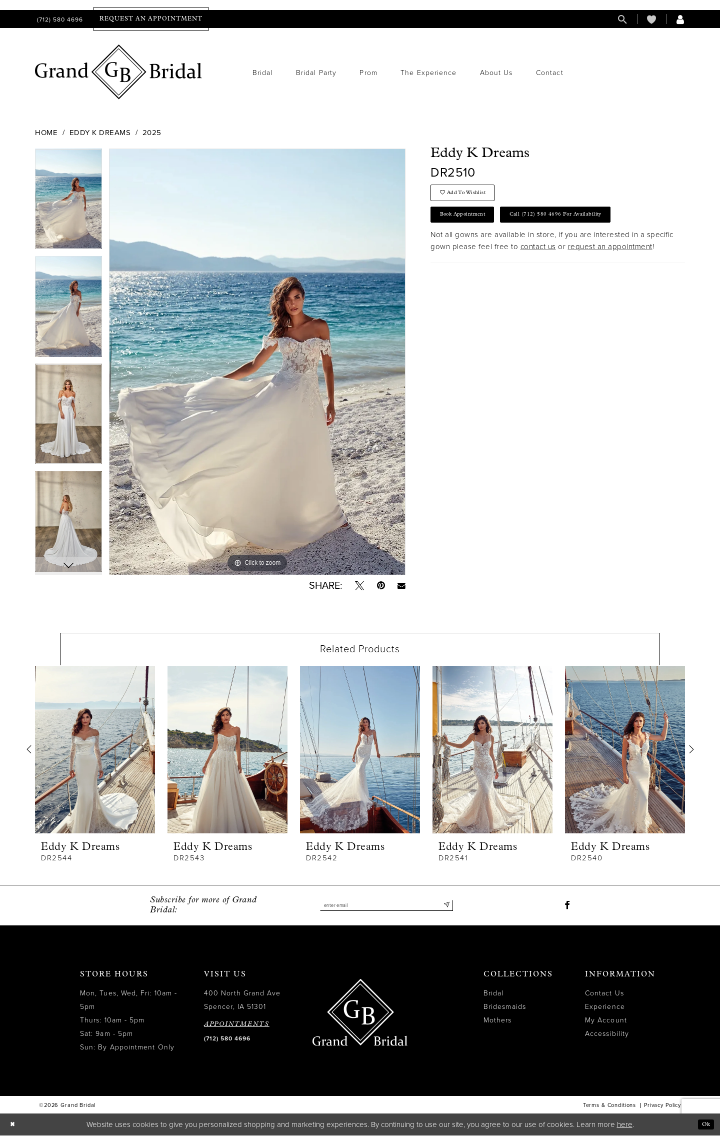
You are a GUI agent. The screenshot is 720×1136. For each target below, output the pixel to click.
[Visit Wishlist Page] (651, 19)
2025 (152, 132)
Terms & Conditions (609, 1106)
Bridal (494, 994)
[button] (680, 19)
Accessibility (607, 1034)
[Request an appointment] (151, 19)
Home (46, 132)
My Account (606, 1021)
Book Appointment (471, 223)
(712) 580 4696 (227, 1039)
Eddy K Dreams (100, 132)
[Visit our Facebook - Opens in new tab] (567, 906)
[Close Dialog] (14, 1125)
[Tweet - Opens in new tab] (359, 586)
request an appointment (610, 257)
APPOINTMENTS (237, 1025)
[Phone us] (59, 19)
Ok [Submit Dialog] (703, 1124)
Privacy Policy (662, 1106)
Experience (605, 1007)
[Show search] (622, 19)
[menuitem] (59, 19)
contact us (538, 257)
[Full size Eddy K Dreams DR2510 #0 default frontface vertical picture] (257, 361)
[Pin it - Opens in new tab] (380, 586)
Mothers (498, 1021)
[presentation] (95, 750)
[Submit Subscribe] (445, 906)
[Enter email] (386, 906)
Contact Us (604, 994)
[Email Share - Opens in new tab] (401, 586)
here (624, 1124)
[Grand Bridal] (118, 72)
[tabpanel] (68, 202)
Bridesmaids (505, 1007)
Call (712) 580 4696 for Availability (587, 223)
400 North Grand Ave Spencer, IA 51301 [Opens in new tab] (242, 1001)
